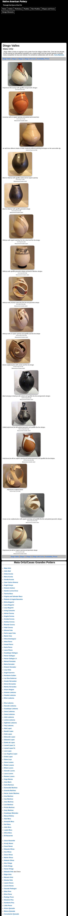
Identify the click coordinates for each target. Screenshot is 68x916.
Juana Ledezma (9, 714)
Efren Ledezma (9, 698)
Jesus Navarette (9, 840)
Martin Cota (8, 636)
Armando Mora (9, 821)
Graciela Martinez (10, 790)
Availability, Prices (43, 59)
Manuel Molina (9, 816)
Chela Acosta (8, 574)
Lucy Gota (7, 670)
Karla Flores (8, 647)
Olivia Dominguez (10, 639)
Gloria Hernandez (10, 684)
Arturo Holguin (9, 689)
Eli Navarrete (8, 835)
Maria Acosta (8, 576)
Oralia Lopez (8, 756)
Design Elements (8, 12)
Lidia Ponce (8, 905)
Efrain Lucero (8, 768)
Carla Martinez (9, 785)
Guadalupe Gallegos (11, 653)
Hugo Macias (8, 779)
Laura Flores (8, 650)
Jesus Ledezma (9, 711)
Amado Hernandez (10, 681)
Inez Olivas (8, 852)
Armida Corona (9, 619)
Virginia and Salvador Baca (13, 596)
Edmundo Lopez (9, 737)
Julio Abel (7, 571)
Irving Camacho (9, 610)
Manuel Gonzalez (10, 661)
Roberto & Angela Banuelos (13, 599)
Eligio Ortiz (8, 874)
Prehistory (18, 9)
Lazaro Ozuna (8, 883)
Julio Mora (7, 827)
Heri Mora (7, 824)
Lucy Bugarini (9, 608)
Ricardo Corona (9, 624)
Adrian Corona (9, 613)
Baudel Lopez (8, 731)
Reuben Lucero (9, 776)
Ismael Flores (8, 644)
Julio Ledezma (9, 717)
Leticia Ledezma (9, 720)
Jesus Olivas (8, 854)
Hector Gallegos (9, 656)
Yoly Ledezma (8, 725)
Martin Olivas (8, 857)
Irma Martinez (8, 796)
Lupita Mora (8, 830)
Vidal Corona (8, 627)
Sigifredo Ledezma (10, 723)
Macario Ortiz (8, 877)
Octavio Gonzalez (10, 667)
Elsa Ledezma (8, 703)
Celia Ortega (8, 866)
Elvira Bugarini (9, 602)
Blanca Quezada (9, 911)
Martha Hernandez (10, 687)
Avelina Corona (9, 622)
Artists (10, 9)
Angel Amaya (8, 585)
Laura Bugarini (9, 605)
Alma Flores (8, 641)
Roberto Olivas (9, 860)
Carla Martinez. (59, 55)
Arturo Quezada (9, 908)
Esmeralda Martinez (10, 787)
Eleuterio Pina (9, 900)
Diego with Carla (30, 59)
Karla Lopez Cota (10, 633)
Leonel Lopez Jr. (9, 745)
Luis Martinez (8, 804)
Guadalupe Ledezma (11, 708)
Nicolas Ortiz (8, 880)
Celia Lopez (8, 734)
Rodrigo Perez (9, 897)
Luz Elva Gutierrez (10, 678)
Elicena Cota (8, 630)
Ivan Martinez (8, 799)
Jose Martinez (8, 802)
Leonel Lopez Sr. (9, 748)
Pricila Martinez (9, 807)
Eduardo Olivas (9, 849)
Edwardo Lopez (9, 739)
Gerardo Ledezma (10, 706)
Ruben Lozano (9, 765)
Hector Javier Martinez (11, 793)
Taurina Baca (8, 593)
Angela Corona (9, 616)
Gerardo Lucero (9, 771)
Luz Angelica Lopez (10, 754)
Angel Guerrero (9, 672)
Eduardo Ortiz (8, 871)
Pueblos (26, 9)
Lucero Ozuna (9, 886)
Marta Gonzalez (9, 664)
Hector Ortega (9, 869)
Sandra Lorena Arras (11, 591)
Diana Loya (8, 759)
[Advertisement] (34, 27)
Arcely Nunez (8, 843)
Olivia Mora (8, 833)
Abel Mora (7, 819)
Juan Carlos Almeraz (11, 582)
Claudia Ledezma (10, 695)
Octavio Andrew (9, 588)
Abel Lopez (8, 728)
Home (4, 9)
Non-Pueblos (35, 9)
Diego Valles (7, 59)
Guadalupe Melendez (11, 813)
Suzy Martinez (9, 810)
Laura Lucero (8, 773)
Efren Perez (8, 894)
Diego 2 (14, 59)
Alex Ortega (8, 863)
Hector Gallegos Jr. (10, 658)
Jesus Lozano (8, 762)
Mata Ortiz (7, 568)
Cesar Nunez (8, 846)
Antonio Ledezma (10, 692)
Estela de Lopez (9, 742)
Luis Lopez (8, 751)
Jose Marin (8, 782)
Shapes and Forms (48, 9)
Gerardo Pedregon (10, 888)
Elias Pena (7, 891)
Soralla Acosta (9, 579)
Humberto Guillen (10, 675)
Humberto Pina (9, 902)
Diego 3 (21, 59)
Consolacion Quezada (11, 914)
